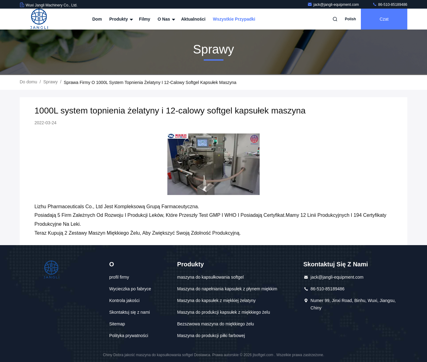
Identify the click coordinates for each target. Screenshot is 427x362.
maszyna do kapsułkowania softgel (210, 277)
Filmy (144, 19)
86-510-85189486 (389, 4)
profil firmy (119, 277)
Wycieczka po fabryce (130, 288)
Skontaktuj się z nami (129, 312)
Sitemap (117, 323)
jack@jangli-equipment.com (333, 4)
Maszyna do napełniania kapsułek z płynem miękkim (227, 288)
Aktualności (193, 19)
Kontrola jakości (124, 300)
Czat (384, 19)
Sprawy (50, 81)
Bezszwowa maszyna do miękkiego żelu (215, 323)
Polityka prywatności (128, 335)
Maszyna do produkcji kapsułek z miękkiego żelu (223, 312)
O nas (166, 19)
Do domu (28, 81)
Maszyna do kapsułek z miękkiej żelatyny (216, 300)
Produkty (120, 19)
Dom (97, 19)
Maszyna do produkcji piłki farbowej (211, 335)
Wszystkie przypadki (234, 19)
